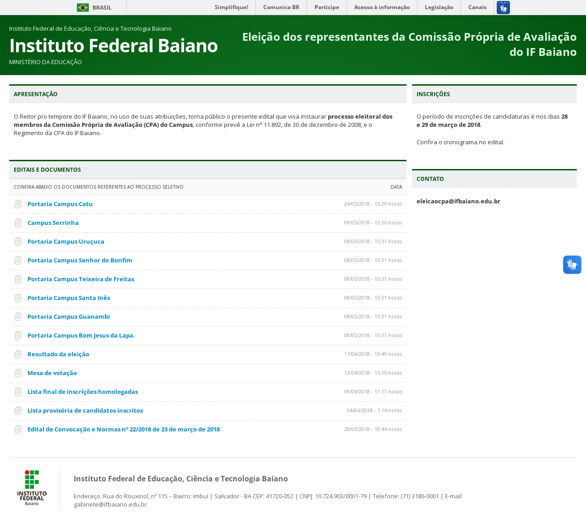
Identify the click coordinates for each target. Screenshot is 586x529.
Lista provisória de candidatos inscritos (85, 410)
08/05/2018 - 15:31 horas (373, 241)
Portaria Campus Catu (60, 204)
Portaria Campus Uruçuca (65, 241)
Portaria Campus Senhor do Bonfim (79, 260)
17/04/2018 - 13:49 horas (373, 353)
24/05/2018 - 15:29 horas (373, 203)
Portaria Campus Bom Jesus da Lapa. (81, 335)
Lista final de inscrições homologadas (82, 391)
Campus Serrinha (53, 222)
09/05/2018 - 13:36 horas (373, 222)
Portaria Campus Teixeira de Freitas (80, 279)
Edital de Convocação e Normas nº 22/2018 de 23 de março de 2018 (123, 429)
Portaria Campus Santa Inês (68, 298)
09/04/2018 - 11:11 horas (373, 391)
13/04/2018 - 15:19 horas (373, 372)
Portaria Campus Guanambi (68, 316)
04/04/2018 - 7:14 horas (374, 410)
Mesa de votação (52, 373)
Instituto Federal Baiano (113, 45)
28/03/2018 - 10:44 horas (373, 428)
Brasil (102, 7)
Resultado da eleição (58, 354)
